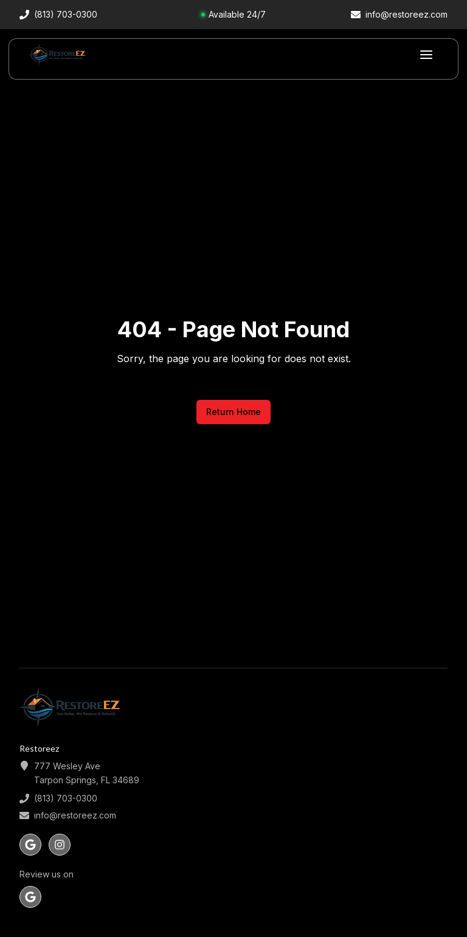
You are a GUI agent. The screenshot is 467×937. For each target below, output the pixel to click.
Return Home (233, 412)
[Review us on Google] (30, 897)
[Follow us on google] (30, 845)
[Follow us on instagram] (60, 845)
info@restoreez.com (75, 815)
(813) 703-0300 (65, 798)
